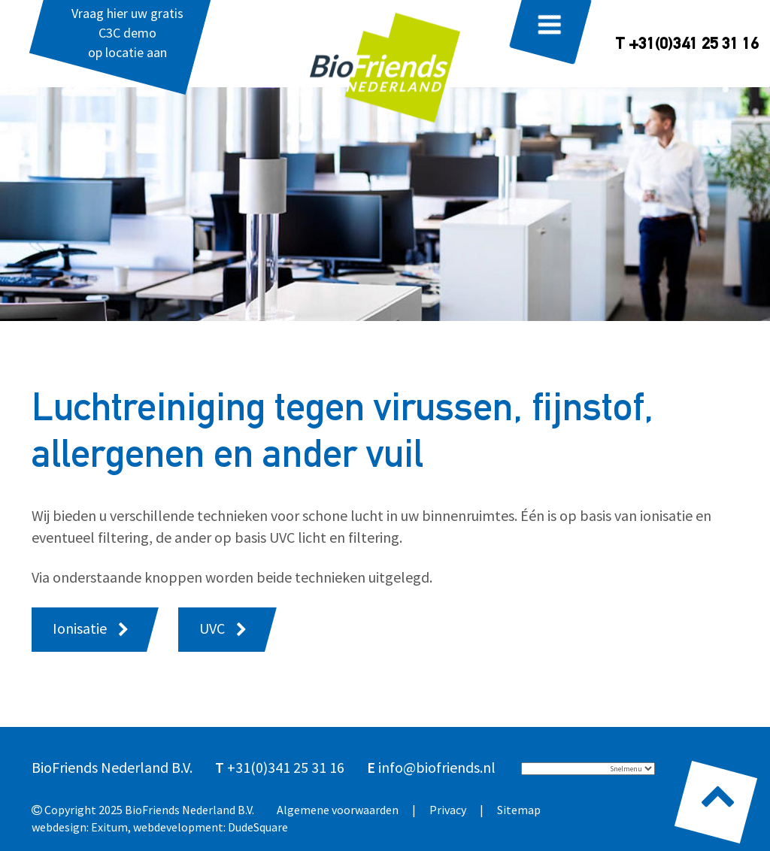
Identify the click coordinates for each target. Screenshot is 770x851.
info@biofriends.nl (437, 767)
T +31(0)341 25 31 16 (687, 45)
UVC (212, 628)
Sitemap (519, 809)
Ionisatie (80, 628)
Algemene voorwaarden (338, 809)
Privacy (447, 809)
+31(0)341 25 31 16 (285, 767)
